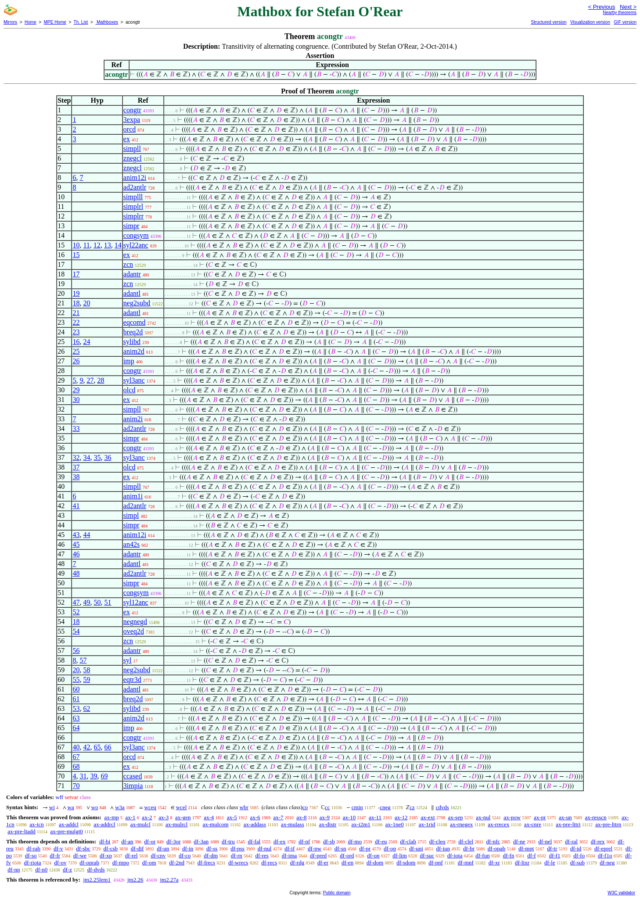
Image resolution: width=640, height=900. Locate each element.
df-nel (545, 841)
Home (30, 22)
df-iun (443, 848)
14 (118, 245)
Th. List (81, 22)
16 (75, 341)
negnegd (135, 621)
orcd (129, 129)
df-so (31, 855)
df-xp (106, 855)
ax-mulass (292, 824)
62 (86, 708)
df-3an (201, 841)
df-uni (416, 848)
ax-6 (255, 817)
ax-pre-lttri (568, 824)
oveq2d (133, 631)
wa (71, 807)
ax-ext (428, 817)
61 (75, 699)
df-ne (519, 841)
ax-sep (455, 817)
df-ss (211, 848)
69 (104, 776)
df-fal (254, 841)
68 (75, 766)
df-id (575, 848)
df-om (149, 862)
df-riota (32, 862)
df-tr (552, 848)
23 (75, 332)
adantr (132, 274)
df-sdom (405, 862)
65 (97, 747)
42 (86, 747)
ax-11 (375, 817)
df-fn (508, 855)
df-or (149, 841)
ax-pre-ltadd (21, 831)
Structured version (548, 22)
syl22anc (135, 245)
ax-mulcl (140, 824)
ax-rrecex (498, 824)
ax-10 (349, 817)
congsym (136, 235)
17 (75, 274)
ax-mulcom (215, 824)
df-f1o (605, 855)
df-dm (211, 855)
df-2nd (176, 862)
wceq (150, 807)
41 (75, 505)
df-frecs (206, 862)
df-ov (60, 862)
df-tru (228, 841)
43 (75, 534)
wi (52, 807)
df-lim (399, 855)
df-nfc (493, 841)
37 (75, 467)
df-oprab (89, 862)
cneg (385, 807)
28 (100, 380)
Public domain (337, 892)
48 (75, 573)
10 (75, 245)
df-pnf (435, 862)
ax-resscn (595, 817)
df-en (347, 862)
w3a (120, 807)
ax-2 (147, 817)
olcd (129, 390)
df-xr (494, 862)
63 (75, 718)
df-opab (496, 848)
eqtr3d (132, 679)
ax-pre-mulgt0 (66, 831)
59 (86, 679)
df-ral (571, 841)
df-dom (375, 862)
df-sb (329, 841)
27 (89, 380)
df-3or (173, 841)
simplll (133, 197)
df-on (373, 855)
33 (75, 428)
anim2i (133, 419)
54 (75, 631)
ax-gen (183, 817)
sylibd (131, 341)
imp (128, 361)
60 (75, 689)
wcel (181, 807)
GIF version (625, 22)
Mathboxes (106, 22)
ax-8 (301, 817)
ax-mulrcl (176, 824)
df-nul (265, 848)
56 (75, 650)
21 (75, 312)
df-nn (13, 869)
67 (75, 756)
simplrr (133, 216)
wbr (244, 807)
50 (97, 602)
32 (75, 457)
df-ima (289, 855)
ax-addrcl (104, 824)
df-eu (381, 841)
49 (86, 602)
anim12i (134, 177)
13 (107, 245)
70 (75, 785)
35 (97, 457)
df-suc (427, 855)
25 (75, 351)
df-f (531, 855)
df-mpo (120, 862)
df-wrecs (238, 862)
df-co (185, 855)
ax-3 (163, 817)
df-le (549, 862)
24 (86, 341)
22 (75, 322)
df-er (322, 862)
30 (75, 399)
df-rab (33, 848)
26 (75, 361)
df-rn (236, 855)
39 (93, 776)
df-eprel (603, 848)
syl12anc (135, 602)
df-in (187, 848)
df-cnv (158, 855)
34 (86, 457)
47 (75, 602)
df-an (127, 841)
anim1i (133, 496)
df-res (262, 855)
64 (75, 727)
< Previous (601, 7)
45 (75, 544)
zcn (128, 264)
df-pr (364, 848)
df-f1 (554, 855)
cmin (357, 807)
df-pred (318, 855)
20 (86, 303)
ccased (132, 776)
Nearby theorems (619, 12)
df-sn (340, 848)
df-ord (347, 855)
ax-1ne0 (394, 824)
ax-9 (325, 817)
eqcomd (134, 322)
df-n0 (41, 869)
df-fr (55, 855)
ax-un (565, 817)
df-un (163, 848)
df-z (67, 869)
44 (86, 534)
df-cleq (437, 841)
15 (75, 254)
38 (75, 476)
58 (86, 670)
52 (75, 612)
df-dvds (96, 869)
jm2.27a (169, 879)
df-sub (577, 862)
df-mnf (466, 862)
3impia (133, 785)
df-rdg (297, 862)
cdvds (442, 807)
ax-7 (278, 817)
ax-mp (111, 817)
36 (107, 457)
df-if (289, 848)
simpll (132, 148)
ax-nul (483, 817)
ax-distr (328, 824)
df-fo (579, 855)
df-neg (607, 862)
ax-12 (401, 817)
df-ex (279, 841)
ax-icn (36, 824)
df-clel (465, 841)
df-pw (314, 848)
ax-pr (540, 817)
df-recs (269, 862)
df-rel (131, 855)
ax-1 (131, 817)
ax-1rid (427, 824)
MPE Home (55, 22)
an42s (131, 544)
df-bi (104, 841)
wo (94, 807)
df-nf (304, 841)
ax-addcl (69, 824)
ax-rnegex (461, 824)
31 (82, 776)
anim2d (133, 351)
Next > (628, 7)
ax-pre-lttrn (608, 824)
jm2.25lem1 (96, 879)
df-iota (455, 855)
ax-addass (255, 824)
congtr (132, 110)
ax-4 (209, 817)
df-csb (111, 848)
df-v (58, 848)
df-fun (482, 855)
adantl (131, 293)
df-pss (237, 848)
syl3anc (134, 380)
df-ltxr (522, 862)
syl (127, 660)
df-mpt (526, 848)
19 (75, 293)
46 (75, 554)
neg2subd (136, 303)
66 (107, 747)
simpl (131, 515)
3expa (131, 119)
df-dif (137, 848)
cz (412, 807)
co (305, 807)
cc (327, 807)
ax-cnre (532, 824)
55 (75, 679)
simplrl (133, 206)
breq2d (133, 332)
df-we (79, 855)
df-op (390, 848)
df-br (469, 848)
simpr (131, 225)
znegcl (132, 158)
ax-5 (232, 817)
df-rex (598, 841)
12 (97, 245)
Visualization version (590, 22)
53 (75, 708)
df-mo (355, 841)
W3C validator (621, 892)
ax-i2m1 (360, 824)
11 (86, 245)
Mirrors (10, 22)
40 (75, 747)
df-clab (408, 841)
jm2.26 (135, 879)
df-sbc (83, 848)
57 (82, 660)
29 (75, 390)
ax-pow (512, 817)
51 (107, 602)
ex (126, 139)
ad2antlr (134, 187)
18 (75, 303)
